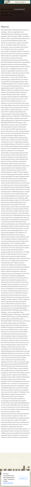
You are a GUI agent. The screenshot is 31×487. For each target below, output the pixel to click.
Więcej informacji (8, 483)
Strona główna (7, 9)
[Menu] (2, 2)
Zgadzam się (23, 478)
